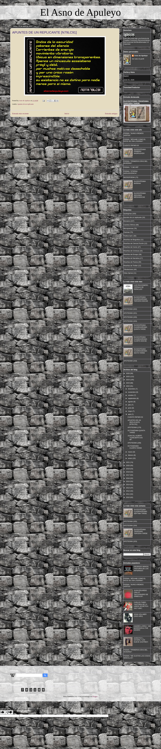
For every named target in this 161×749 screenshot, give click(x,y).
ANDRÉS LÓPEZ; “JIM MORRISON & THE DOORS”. (142, 628)
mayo (130, 411)
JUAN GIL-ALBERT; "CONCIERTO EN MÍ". (135, 438)
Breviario (127, 221)
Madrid (126, 76)
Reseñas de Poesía (131, 262)
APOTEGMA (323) (130, 321)
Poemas (127, 232)
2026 (128, 373)
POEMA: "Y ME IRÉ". (131, 167)
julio (129, 405)
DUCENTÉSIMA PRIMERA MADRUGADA (140, 151)
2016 (128, 478)
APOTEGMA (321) (130, 313)
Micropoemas (128, 228)
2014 (128, 484)
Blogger (94, 696)
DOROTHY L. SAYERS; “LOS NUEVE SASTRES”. (141, 640)
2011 (128, 494)
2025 (128, 376)
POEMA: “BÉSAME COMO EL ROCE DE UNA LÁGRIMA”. (135, 140)
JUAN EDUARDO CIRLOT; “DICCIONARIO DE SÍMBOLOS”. (141, 593)
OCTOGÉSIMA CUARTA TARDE (135, 447)
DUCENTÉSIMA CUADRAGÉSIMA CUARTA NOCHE (140, 339)
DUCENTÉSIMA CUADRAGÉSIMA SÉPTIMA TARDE (140, 511)
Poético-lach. (128, 236)
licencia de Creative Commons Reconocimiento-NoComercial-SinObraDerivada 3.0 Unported (137, 41)
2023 (128, 383)
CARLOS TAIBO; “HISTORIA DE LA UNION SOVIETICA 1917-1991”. (141, 605)
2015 (128, 481)
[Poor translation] (9, 712)
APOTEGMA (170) (134, 427)
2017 (128, 475)
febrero (131, 455)
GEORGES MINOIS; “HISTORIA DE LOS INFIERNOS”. (141, 568)
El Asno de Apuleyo (80, 12)
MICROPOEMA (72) (131, 177)
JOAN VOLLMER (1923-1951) (140, 615)
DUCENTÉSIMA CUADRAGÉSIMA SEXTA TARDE (140, 351)
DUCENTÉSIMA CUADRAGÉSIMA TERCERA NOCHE (141, 299)
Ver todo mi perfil (138, 59)
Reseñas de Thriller (131, 266)
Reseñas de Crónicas (131, 251)
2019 (128, 469)
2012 (128, 491)
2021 (128, 462)
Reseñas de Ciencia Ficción (134, 243)
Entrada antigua (111, 113)
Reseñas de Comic (130, 247)
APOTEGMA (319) (130, 361)
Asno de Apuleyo (141, 56)
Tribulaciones (128, 269)
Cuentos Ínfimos (129, 225)
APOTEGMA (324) (130, 525)
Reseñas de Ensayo (131, 254)
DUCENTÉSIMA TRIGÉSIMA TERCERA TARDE (136, 102)
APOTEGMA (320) (130, 317)
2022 (128, 386)
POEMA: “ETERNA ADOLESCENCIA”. (130, 172)
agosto (130, 402)
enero (130, 458)
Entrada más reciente (20, 113)
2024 (128, 380)
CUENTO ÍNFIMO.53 (135, 417)
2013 (128, 488)
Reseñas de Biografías (132, 240)
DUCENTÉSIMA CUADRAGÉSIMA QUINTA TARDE (140, 327)
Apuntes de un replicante (25, 104)
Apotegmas (128, 214)
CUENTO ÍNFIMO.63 (131, 145)
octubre (131, 395)
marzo (130, 452)
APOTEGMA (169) (134, 443)
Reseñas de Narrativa (131, 258)
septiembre (132, 398)
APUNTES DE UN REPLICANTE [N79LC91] (134, 422)
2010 (128, 497)
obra (129, 38)
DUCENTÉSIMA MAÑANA (140, 182)
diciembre (132, 389)
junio (130, 408)
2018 (128, 472)
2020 (128, 465)
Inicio (67, 113)
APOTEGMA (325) (130, 521)
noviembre (132, 392)
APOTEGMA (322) (130, 309)
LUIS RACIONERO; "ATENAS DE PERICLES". (141, 287)
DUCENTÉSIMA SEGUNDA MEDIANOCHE (140, 195)
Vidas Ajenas (128, 273)
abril (130, 414)
